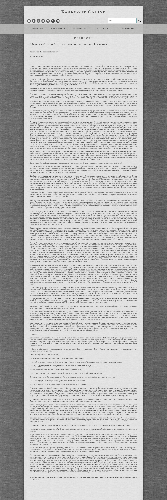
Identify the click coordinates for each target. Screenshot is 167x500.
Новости (37, 28)
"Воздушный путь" (42, 44)
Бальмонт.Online (83, 11)
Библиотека (58, 28)
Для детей (102, 28)
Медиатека (80, 28)
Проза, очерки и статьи (75, 44)
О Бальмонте (126, 28)
